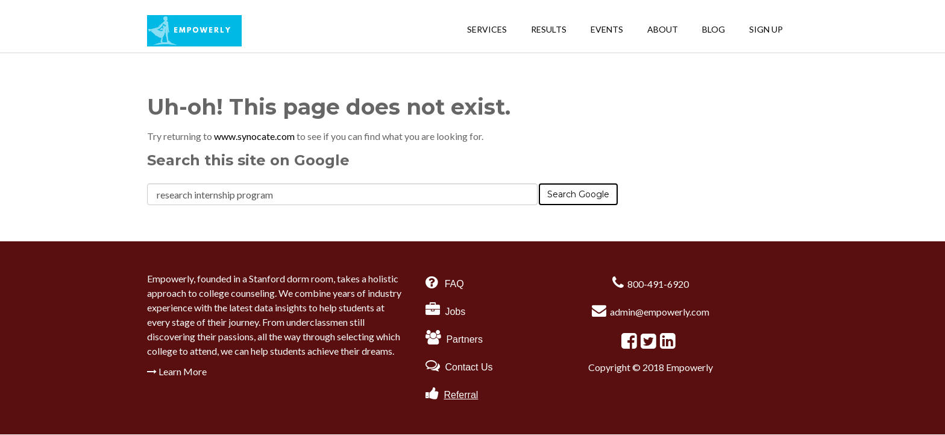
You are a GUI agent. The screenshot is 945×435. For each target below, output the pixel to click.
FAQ (452, 284)
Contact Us (459, 367)
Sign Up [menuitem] (766, 29)
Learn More (177, 371)
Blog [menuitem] (713, 29)
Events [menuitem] (607, 29)
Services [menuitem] (487, 29)
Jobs (445, 311)
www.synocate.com (255, 136)
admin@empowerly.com (659, 311)
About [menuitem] (662, 29)
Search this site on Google (248, 160)
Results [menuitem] (549, 29)
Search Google (578, 194)
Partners (454, 339)
